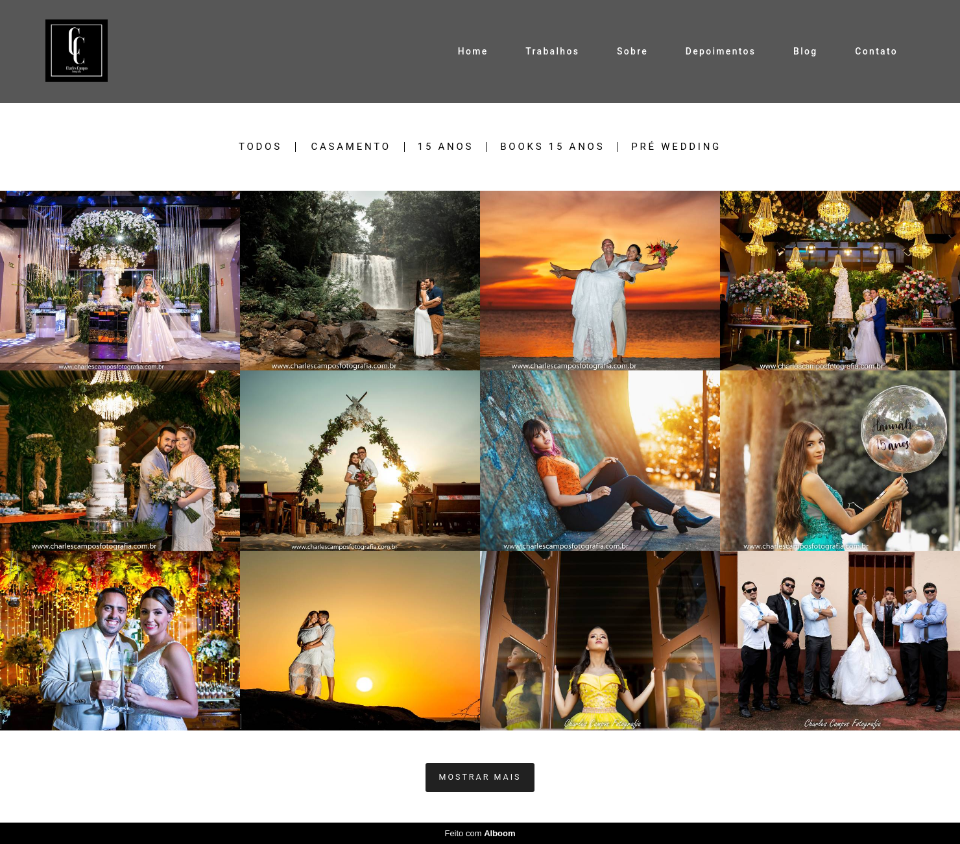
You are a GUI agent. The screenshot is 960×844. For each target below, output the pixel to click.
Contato (876, 51)
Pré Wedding (676, 147)
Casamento (351, 147)
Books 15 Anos (552, 147)
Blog (805, 51)
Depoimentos (721, 51)
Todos (260, 147)
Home (473, 51)
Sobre (632, 51)
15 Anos (446, 147)
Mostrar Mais (480, 777)
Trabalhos (552, 51)
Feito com (479, 833)
